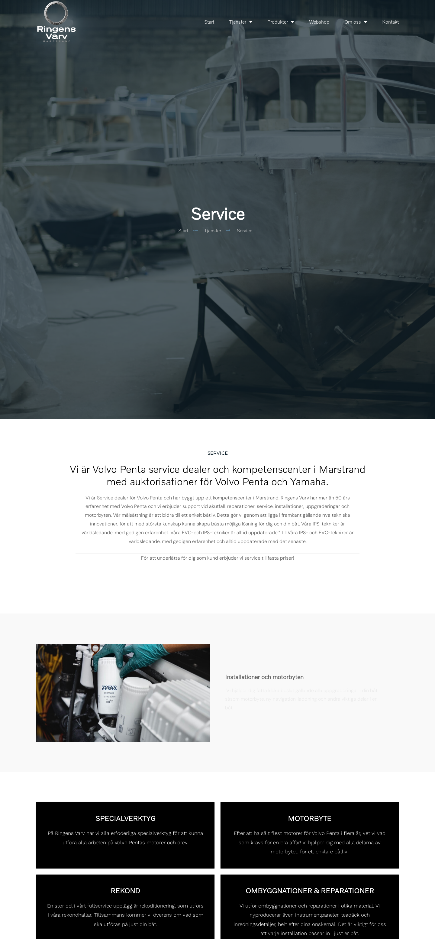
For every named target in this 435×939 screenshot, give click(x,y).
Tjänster (240, 21)
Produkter (280, 21)
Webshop (319, 22)
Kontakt (390, 22)
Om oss (355, 21)
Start (209, 22)
